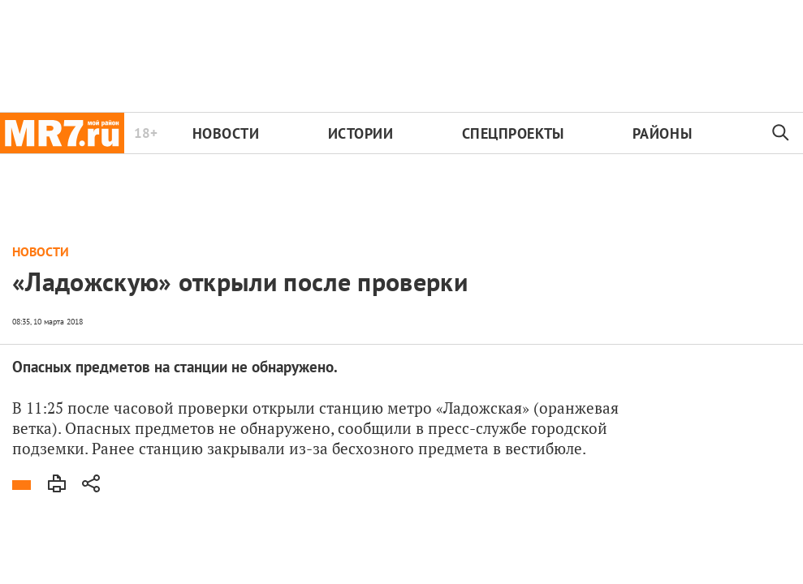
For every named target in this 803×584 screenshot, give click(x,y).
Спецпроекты (513, 133)
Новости (226, 133)
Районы (662, 133)
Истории (361, 133)
